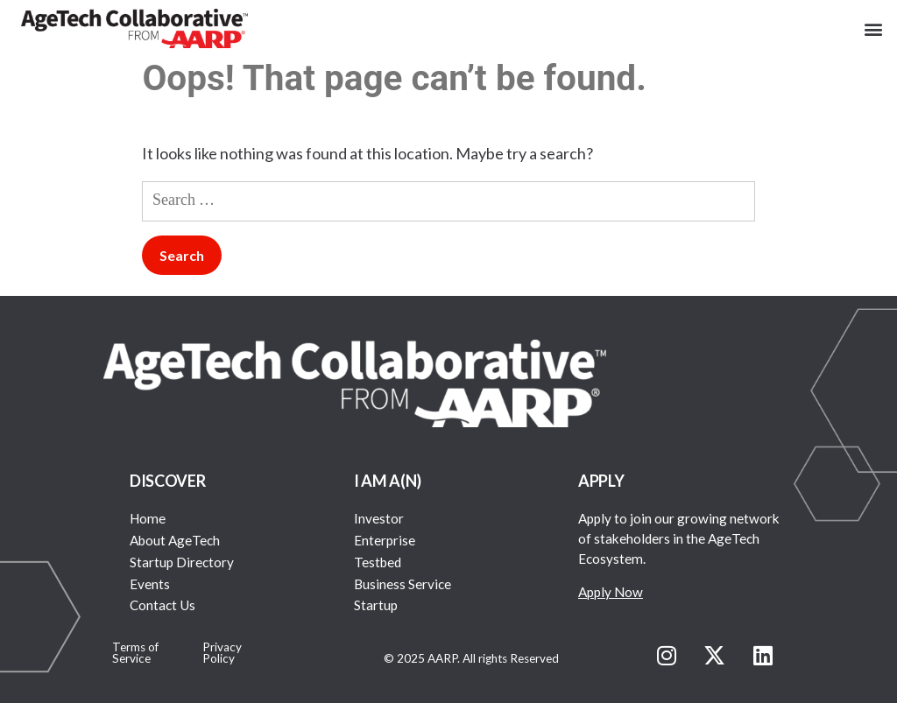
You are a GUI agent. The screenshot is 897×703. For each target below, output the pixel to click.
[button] (873, 28)
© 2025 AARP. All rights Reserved (471, 658)
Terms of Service (135, 653)
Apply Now (610, 592)
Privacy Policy (222, 653)
